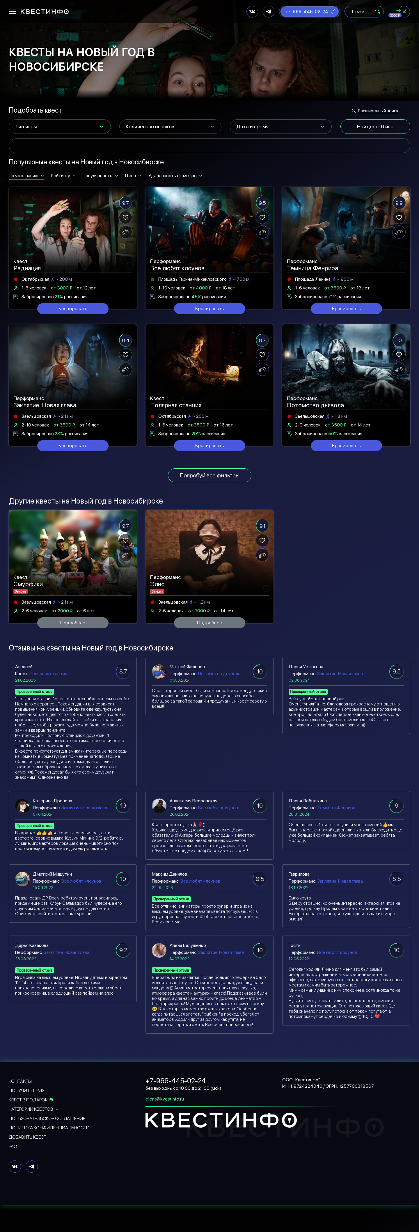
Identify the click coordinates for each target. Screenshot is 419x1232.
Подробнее (72, 622)
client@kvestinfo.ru (164, 1099)
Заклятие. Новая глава (340, 673)
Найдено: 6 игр (375, 126)
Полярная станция (48, 673)
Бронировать (72, 308)
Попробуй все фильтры (209, 475)
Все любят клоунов (218, 807)
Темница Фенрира (336, 807)
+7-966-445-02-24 (306, 11)
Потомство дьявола (219, 673)
